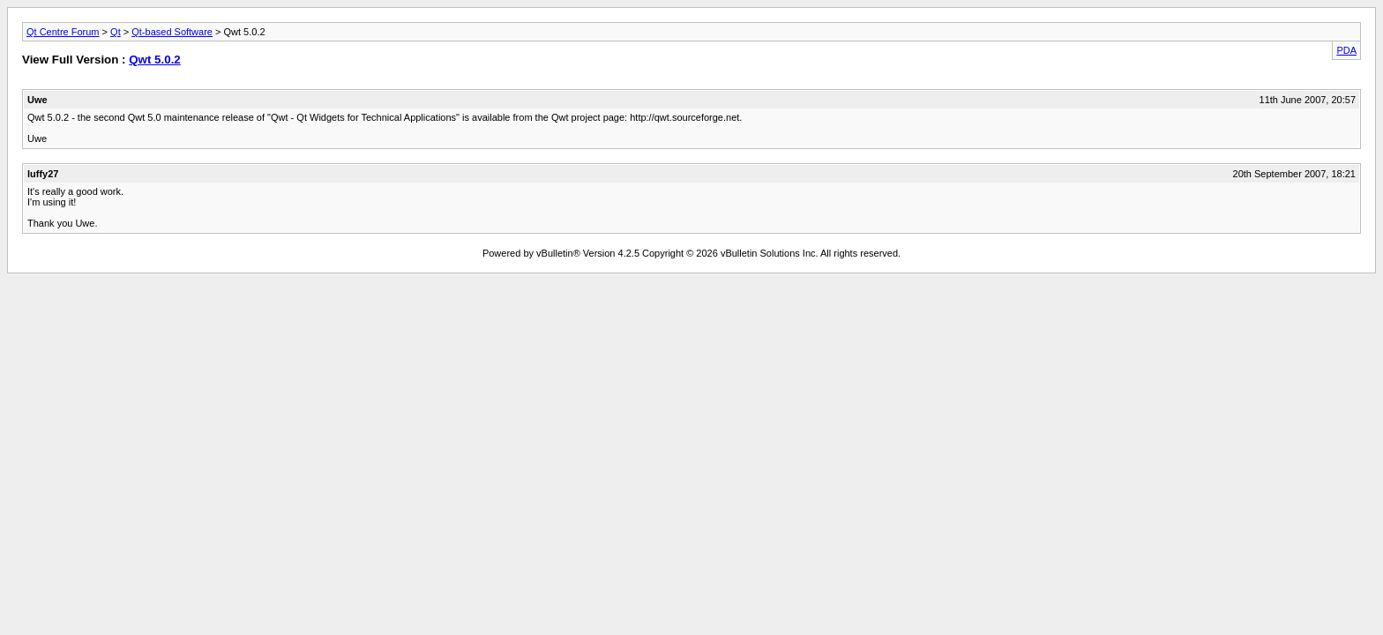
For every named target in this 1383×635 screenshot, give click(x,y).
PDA (1346, 50)
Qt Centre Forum (63, 31)
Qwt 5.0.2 (155, 59)
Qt (115, 31)
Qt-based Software (172, 31)
